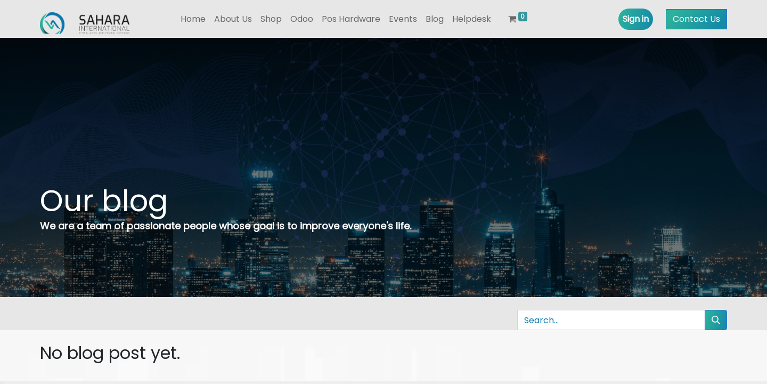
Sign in (636, 19)
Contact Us (696, 19)
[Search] (716, 320)
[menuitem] (193, 19)
